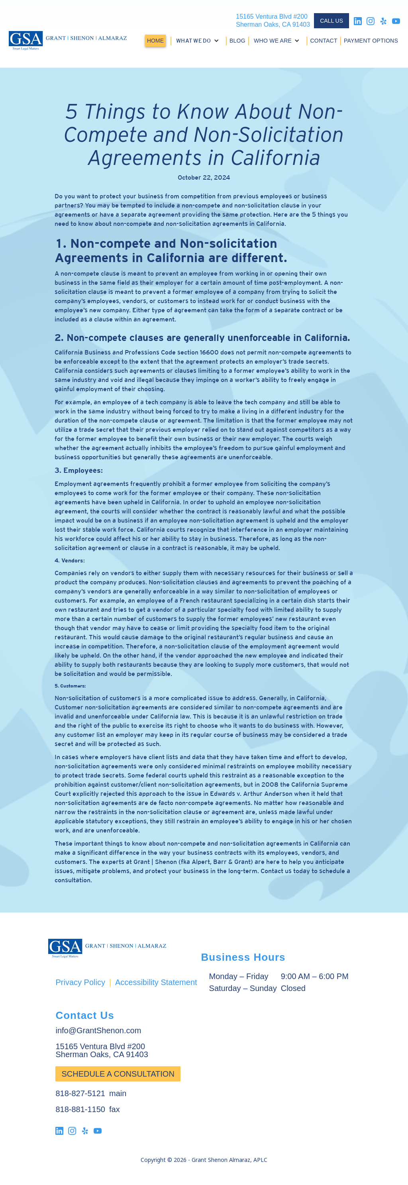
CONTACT (323, 40)
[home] (68, 41)
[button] (198, 41)
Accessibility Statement (156, 982)
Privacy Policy (80, 982)
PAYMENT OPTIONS (371, 40)
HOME (155, 40)
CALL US (331, 21)
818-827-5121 (80, 1093)
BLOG (237, 40)
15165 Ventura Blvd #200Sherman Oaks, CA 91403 (273, 20)
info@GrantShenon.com (98, 1030)
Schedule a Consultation (117, 1073)
